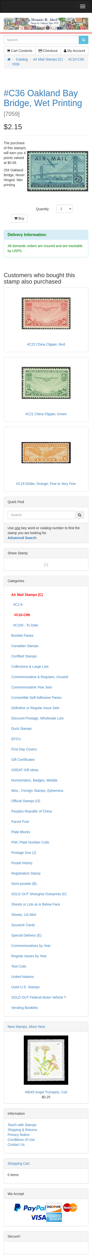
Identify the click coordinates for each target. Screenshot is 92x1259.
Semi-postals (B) (24, 884)
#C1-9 (17, 604)
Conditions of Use (21, 1140)
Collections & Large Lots (30, 667)
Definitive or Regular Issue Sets (35, 708)
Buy (19, 218)
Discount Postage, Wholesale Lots (37, 718)
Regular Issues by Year (29, 956)
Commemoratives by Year (31, 946)
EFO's (16, 739)
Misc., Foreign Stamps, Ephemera (37, 791)
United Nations (22, 977)
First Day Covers (24, 749)
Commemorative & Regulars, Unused (39, 677)
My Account (74, 51)
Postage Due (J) (23, 853)
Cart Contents (19, 51)
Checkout (48, 51)
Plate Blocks (20, 832)
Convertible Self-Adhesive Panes (36, 698)
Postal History (21, 863)
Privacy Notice (18, 1135)
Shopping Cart (19, 1163)
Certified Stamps (24, 656)
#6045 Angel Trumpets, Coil (46, 1092)
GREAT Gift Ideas (25, 770)
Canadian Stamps (25, 646)
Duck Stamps (21, 729)
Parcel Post (20, 822)
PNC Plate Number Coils (30, 842)
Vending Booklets (24, 1008)
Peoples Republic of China (31, 811)
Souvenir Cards (23, 925)
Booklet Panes (22, 635)
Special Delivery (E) (26, 935)
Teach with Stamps (22, 1125)
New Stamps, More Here (26, 1027)
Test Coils (18, 966)
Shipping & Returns (22, 1130)
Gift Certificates (23, 760)
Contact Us (16, 1145)
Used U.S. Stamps (25, 987)
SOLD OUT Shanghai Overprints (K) (38, 894)
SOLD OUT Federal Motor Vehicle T (38, 997)
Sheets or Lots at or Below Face (35, 904)
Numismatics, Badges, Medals (34, 780)
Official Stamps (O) (25, 801)
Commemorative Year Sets (31, 687)
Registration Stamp (25, 873)
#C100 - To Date (24, 625)
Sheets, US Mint (23, 915)
